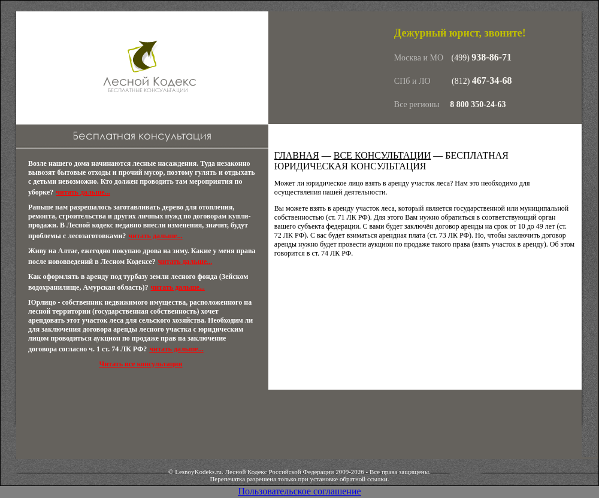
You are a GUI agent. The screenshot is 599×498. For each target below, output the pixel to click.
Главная (296, 155)
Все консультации (382, 155)
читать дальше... (83, 192)
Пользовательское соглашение (299, 491)
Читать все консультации (140, 364)
